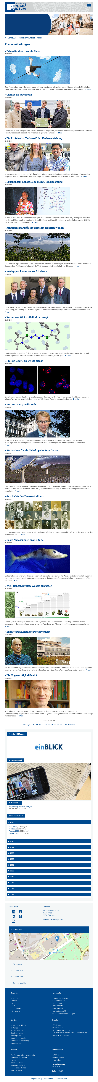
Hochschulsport (16, 1030)
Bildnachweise (58, 1057)
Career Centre (15, 1043)
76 (61, 725)
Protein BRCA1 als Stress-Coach (25, 360)
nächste (71, 725)
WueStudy (56, 1025)
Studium (13, 1001)
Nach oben (56, 1060)
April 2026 (13, 827)
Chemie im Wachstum (19, 94)
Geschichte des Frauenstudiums (25, 496)
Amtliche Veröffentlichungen (63, 1013)
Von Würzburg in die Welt (21, 404)
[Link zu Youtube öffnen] (12, 921)
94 (66, 725)
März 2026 (13, 829)
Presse (13, 1060)
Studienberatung (16, 1033)
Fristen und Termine (60, 998)
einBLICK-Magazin (18, 734)
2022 (12, 859)
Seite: (54, 1071)
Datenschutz (48, 1079)
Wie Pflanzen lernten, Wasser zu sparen (29, 585)
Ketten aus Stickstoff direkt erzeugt (27, 317)
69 (40, 725)
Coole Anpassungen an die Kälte (25, 540)
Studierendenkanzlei (18, 1038)
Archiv (39, 38)
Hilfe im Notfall (16, 1070)
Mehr (89, 89)
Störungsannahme (17, 1065)
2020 (12, 871)
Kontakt (47, 906)
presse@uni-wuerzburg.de (22, 806)
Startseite (14, 993)
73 (52, 725)
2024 (12, 847)
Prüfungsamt (15, 1036)
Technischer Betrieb (18, 1068)
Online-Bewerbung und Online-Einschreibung (69, 1033)
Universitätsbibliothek (18, 1025)
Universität (14, 998)
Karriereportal (57, 1006)
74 (55, 725)
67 (34, 725)
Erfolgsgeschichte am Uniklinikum (27, 271)
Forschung (14, 1003)
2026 (12, 822)
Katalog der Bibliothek (60, 1035)
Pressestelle (15, 803)
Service (13, 1020)
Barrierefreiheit (61, 1079)
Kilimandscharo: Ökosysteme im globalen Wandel (35, 227)
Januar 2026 (13, 833)
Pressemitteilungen (27, 38)
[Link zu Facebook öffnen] (19, 916)
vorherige (26, 725)
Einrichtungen (15, 1008)
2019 (12, 877)
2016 (12, 895)
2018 (12, 883)
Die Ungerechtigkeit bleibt (22, 675)
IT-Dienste (14, 1028)
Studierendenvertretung (19, 1041)
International (15, 1011)
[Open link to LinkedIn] (12, 916)
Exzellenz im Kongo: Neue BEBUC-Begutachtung (34, 181)
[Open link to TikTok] (19, 912)
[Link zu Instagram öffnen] (12, 912)
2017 (12, 889)
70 (43, 725)
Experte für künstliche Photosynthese (29, 631)
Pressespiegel (16, 760)
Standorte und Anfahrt (18, 1058)
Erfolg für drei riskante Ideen (23, 51)
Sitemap (55, 1055)
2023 (12, 853)
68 (37, 725)
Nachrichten (57, 1003)
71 (46, 725)
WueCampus (57, 1028)
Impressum (35, 1079)
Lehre (12, 1006)
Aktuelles (12, 38)
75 (58, 725)
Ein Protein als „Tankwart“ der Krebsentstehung (34, 138)
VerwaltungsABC (59, 1011)
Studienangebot (58, 1001)
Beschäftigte (57, 1008)
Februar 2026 (14, 831)
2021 (12, 865)
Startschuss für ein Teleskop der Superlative (32, 450)
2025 (12, 841)
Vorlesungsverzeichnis (61, 1030)
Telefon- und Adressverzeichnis (22, 1055)
